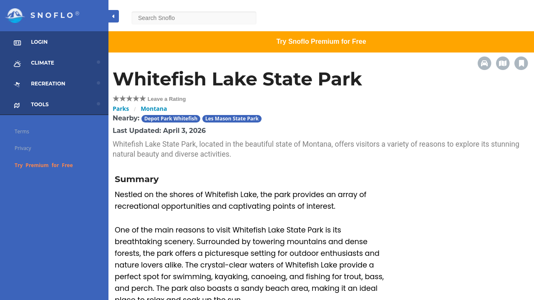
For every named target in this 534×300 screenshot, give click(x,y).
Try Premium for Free (44, 165)
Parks (121, 108)
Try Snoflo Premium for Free (321, 41)
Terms (22, 131)
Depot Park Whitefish (171, 118)
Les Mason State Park (232, 118)
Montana (154, 108)
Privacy (23, 148)
